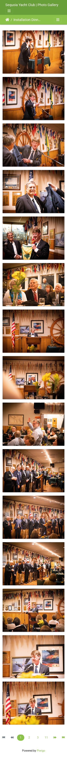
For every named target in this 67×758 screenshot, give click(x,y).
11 (46, 737)
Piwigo (41, 750)
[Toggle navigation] (9, 10)
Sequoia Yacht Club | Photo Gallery (31, 5)
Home (7, 19)
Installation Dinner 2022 (27, 20)
